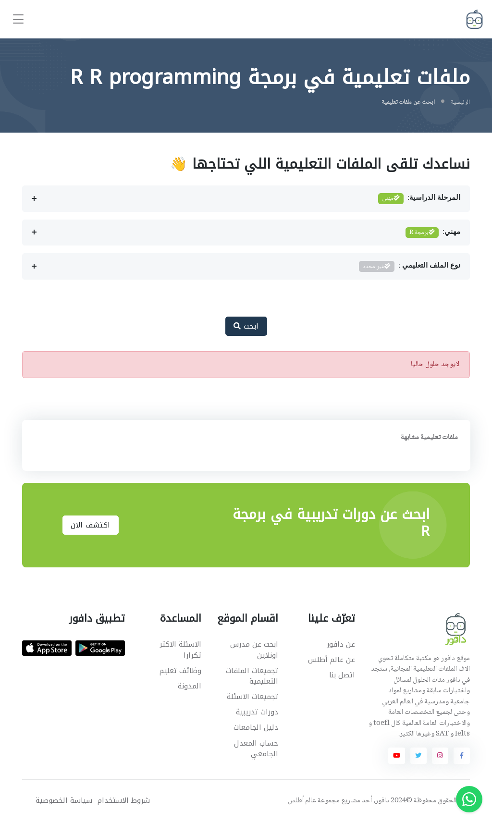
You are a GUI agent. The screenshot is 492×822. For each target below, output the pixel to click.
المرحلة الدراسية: (419, 198)
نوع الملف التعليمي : (410, 266)
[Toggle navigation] (18, 19)
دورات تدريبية (257, 712)
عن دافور (341, 644)
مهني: (433, 232)
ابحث (246, 326)
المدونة (189, 686)
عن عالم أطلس (331, 659)
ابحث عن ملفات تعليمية (408, 102)
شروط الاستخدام (124, 800)
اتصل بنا (342, 675)
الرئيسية (460, 102)
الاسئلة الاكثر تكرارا (180, 650)
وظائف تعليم (180, 670)
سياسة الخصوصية (64, 800)
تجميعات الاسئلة (252, 696)
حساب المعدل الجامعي (256, 748)
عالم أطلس (302, 801)
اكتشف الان (91, 525)
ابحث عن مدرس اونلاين (254, 650)
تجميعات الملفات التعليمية (252, 676)
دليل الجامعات (256, 727)
